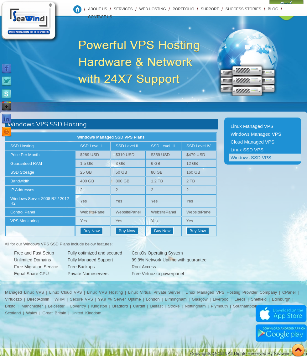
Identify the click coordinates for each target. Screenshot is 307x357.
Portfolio (183, 9)
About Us (97, 9)
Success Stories (243, 9)
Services (123, 9)
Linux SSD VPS (247, 149)
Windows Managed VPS (256, 134)
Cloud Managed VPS (252, 141)
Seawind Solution (34, 23)
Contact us (100, 17)
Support (210, 9)
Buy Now (91, 230)
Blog (273, 9)
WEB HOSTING (152, 9)
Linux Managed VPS (252, 126)
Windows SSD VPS (251, 157)
